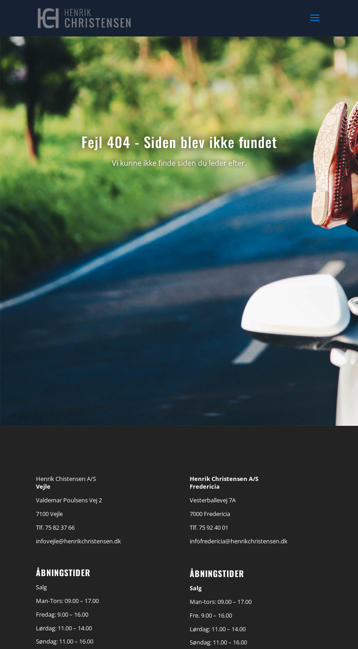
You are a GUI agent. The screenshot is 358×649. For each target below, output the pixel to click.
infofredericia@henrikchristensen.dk (238, 541)
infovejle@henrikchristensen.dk (78, 541)
